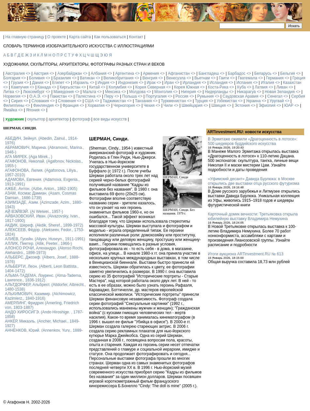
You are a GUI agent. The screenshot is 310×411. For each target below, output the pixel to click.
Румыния (205, 96)
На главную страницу (24, 37)
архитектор (59, 119)
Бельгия (287, 73)
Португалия (156, 96)
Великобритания (118, 78)
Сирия (17, 101)
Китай (94, 87)
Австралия (14, 73)
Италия (267, 82)
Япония (33, 110)
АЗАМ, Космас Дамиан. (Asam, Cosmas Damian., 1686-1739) (40, 195)
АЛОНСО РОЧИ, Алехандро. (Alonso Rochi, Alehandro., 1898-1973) (44, 250)
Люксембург (34, 91)
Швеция (218, 105)
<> (28, 73)
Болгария (11, 78)
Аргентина (124, 73)
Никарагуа (246, 91)
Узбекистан (227, 101)
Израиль (80, 82)
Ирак (151, 82)
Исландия (218, 82)
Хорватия (96, 105)
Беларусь (262, 73)
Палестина (85, 96)
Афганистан (179, 73)
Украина (253, 101)
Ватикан (87, 78)
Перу (109, 96)
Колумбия (117, 87)
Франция (71, 105)
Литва (8, 91)
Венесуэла (175, 78)
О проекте (56, 37)
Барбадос (236, 73)
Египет (58, 82)
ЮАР (288, 105)
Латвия (261, 87)
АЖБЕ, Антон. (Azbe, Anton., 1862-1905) (41, 188)
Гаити (224, 78)
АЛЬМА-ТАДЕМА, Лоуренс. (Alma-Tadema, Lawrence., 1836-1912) (43, 277)
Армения (151, 73)
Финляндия (43, 105)
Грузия (17, 82)
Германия (275, 78)
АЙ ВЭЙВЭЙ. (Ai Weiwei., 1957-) (34, 211)
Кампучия (20, 87)
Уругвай (277, 101)
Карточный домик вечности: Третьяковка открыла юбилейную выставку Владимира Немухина (253, 216)
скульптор (36, 119)
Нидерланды (216, 91)
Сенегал (274, 96)
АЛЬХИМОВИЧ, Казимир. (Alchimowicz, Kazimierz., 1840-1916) (40, 296)
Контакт (136, 37)
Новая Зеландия (280, 91)
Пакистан (58, 96)
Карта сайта (80, 37)
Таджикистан (114, 101)
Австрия (41, 73)
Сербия (298, 96)
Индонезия (128, 82)
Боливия (37, 78)
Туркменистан (173, 101)
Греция (298, 78)
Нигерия (188, 91)
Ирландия (192, 82)
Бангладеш (208, 73)
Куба (241, 87)
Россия (182, 96)
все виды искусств (110, 119)
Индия (103, 82)
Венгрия (149, 78)
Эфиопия (266, 105)
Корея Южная (186, 87)
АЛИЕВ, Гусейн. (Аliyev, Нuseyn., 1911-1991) (45, 239)
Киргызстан (70, 87)
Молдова (137, 91)
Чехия (149, 105)
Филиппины (13, 105)
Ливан (281, 87)
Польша (129, 96)
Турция (201, 101)
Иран (169, 82)
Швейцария (191, 105)
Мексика (112, 91)
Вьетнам (202, 78)
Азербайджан (69, 73)
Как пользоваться (110, 37)
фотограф (81, 119)
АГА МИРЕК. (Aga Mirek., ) (28, 156)
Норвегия (12, 96)
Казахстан (292, 82)
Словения (67, 101)
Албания (98, 73)
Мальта (89, 91)
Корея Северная (150, 87)
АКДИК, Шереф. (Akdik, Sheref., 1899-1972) (44, 225)
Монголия (163, 91)
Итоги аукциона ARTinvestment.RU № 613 (245, 254)
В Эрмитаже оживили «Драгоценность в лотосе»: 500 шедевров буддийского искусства (252, 141)
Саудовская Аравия (240, 96)
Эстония (242, 105)
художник (14, 119)
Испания (244, 82)
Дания (37, 82)
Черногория (124, 105)
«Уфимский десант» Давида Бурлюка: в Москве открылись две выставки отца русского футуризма (253, 181)
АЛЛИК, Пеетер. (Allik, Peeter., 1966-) (38, 243)
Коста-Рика (218, 87)
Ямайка (10, 110)
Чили (168, 105)
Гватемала (247, 78)
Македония (64, 91)
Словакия (40, 101)
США (89, 101)
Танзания (143, 101)
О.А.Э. (35, 96)
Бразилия (62, 78)
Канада (44, 87)
